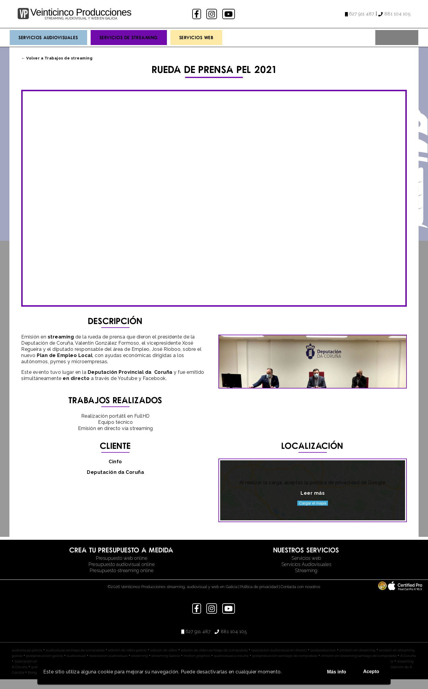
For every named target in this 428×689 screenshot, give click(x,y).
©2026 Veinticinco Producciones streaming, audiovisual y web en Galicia (173, 596)
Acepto (371, 671)
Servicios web (306, 568)
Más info (336, 671)
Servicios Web (196, 37)
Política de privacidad (259, 596)
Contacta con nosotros (300, 596)
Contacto (396, 37)
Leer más (313, 503)
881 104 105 (397, 13)
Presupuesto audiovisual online (122, 574)
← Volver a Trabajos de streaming (56, 58)
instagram (212, 14)
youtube (229, 14)
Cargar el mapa (312, 513)
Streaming (306, 580)
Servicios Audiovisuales (48, 37)
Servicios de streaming (128, 37)
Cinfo (115, 471)
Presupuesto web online (121, 568)
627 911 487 (361, 13)
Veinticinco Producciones (80, 12)
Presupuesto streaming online (121, 580)
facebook (197, 14)
